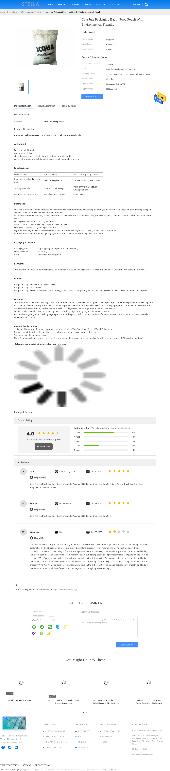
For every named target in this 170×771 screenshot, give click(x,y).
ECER (113, 769)
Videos (75, 5)
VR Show (87, 5)
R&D (104, 742)
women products (54, 737)
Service (82, 742)
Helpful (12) (39, 509)
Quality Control (9, 765)
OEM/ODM (107, 737)
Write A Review (43, 446)
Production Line (111, 731)
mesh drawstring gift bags (46, 589)
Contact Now (92, 97)
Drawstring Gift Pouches (56, 742)
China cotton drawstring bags (11, 769)
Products (63, 5)
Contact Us (115, 5)
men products (53, 747)
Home (51, 5)
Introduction (85, 731)
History (82, 737)
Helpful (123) (40, 477)
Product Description (46, 106)
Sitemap (27, 765)
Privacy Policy (43, 765)
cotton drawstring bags (68, 589)
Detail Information (22, 106)
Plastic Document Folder (56, 731)
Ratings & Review (69, 106)
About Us (100, 5)
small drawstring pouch (24, 589)
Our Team (83, 747)
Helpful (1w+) (40, 538)
